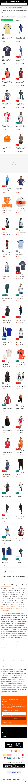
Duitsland (23, 685)
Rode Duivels (20, 675)
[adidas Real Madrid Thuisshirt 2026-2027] (21, 289)
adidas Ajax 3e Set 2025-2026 (6, 363)
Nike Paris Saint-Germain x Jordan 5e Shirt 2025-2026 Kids (7, 385)
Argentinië (14, 685)
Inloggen (24, 1)
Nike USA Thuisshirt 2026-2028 (20, 539)
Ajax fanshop (4, 662)
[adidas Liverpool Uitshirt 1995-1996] (7, 223)
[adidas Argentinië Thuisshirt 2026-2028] (7, 266)
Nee (19, 579)
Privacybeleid (6, 715)
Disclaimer (19, 779)
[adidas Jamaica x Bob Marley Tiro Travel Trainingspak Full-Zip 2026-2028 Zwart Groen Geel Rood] (7, 509)
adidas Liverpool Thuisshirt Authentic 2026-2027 (6, 407)
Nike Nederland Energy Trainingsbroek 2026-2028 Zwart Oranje (20, 473)
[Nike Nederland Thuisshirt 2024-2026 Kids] (21, 443)
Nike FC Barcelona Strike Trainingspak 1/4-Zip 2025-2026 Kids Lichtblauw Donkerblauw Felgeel (7, 189)
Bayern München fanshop (13, 608)
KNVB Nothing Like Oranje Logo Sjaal (6, 209)
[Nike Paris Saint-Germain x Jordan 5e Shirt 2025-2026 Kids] (7, 377)
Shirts (3, 16)
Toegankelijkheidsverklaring (20, 781)
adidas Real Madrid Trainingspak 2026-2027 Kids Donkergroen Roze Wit (7, 297)
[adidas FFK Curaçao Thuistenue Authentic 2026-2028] (7, 333)
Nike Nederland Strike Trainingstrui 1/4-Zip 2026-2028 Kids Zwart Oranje (7, 429)
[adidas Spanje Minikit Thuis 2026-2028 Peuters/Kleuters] (7, 245)
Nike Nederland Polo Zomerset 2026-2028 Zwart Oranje (21, 517)
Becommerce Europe (9, 772)
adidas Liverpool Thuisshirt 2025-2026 (20, 82)
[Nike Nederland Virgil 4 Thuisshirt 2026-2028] (21, 355)
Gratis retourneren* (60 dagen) (15, 7)
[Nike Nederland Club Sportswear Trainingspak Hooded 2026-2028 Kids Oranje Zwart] (21, 399)
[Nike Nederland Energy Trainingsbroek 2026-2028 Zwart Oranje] (21, 465)
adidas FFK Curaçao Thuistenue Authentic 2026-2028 (7, 341)
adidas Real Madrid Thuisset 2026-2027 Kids (21, 126)
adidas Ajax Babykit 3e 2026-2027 (20, 253)
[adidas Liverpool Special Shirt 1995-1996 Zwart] (7, 311)
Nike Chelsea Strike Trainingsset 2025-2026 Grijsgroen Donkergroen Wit (20, 148)
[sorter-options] (20, 20)
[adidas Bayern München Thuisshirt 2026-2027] (7, 442)
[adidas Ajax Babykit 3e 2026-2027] (21, 245)
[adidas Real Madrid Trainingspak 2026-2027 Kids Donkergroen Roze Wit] (7, 289)
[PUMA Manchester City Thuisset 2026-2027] (7, 531)
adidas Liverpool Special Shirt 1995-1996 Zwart (6, 319)
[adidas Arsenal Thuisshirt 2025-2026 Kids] (21, 421)
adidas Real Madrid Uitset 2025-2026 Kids (20, 275)
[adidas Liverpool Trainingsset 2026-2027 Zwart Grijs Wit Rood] (7, 487)
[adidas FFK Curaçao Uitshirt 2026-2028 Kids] (7, 30)
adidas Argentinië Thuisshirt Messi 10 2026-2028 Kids (20, 231)
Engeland (7, 687)
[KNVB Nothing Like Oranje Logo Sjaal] (7, 202)
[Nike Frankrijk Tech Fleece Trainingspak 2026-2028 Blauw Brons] (21, 29)
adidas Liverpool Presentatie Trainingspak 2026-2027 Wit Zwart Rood (20, 495)
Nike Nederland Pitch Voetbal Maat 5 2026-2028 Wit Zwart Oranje (20, 209)
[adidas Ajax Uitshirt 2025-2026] (7, 96)
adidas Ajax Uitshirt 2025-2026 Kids (6, 473)
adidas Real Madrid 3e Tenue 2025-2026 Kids (20, 60)
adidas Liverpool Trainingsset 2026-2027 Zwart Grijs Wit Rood (7, 495)
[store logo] (14, 1)
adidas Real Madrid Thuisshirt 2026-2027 (20, 297)
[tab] (14, 729)
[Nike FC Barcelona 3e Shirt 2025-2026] (7, 74)
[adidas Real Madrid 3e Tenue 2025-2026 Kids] (21, 52)
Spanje (13, 687)
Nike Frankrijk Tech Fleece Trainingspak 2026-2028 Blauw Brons (20, 38)
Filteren (7, 20)
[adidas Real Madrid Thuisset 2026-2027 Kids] (21, 118)
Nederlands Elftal (9, 675)
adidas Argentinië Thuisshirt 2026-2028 (6, 275)
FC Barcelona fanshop (10, 606)
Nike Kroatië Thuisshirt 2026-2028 (6, 126)
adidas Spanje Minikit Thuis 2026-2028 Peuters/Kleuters (7, 253)
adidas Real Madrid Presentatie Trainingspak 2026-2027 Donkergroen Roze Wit (20, 561)
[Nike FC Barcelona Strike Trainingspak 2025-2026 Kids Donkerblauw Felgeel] (21, 311)
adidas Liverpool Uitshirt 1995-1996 (6, 231)
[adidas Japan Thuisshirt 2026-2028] (21, 180)
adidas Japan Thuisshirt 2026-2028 (20, 189)
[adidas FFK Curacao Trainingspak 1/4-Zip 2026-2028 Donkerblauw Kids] (7, 553)
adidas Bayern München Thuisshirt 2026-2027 (6, 451)
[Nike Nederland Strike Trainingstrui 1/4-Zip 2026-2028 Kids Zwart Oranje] (7, 421)
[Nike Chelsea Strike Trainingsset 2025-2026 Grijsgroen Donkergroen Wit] (21, 140)
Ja (9, 579)
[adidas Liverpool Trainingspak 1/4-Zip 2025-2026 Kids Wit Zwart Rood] (21, 377)
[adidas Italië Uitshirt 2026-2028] (21, 333)
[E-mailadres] (14, 713)
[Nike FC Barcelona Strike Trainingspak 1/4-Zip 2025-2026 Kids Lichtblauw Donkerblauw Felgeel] (7, 181)
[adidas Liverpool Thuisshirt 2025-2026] (21, 74)
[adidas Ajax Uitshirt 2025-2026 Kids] (7, 465)
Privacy (25, 779)
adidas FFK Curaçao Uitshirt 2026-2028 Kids (7, 38)
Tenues (20, 16)
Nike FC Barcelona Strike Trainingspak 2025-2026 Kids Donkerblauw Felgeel (20, 319)
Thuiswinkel (18, 772)
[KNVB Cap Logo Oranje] (7, 139)
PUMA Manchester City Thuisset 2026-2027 (7, 539)
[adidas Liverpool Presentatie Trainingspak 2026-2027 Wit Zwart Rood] (21, 487)
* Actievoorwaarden (8, 722)
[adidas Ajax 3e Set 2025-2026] (7, 355)
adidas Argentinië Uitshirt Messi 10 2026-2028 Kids (6, 60)
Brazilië (19, 685)
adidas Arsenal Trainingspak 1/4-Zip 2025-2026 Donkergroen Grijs (21, 104)
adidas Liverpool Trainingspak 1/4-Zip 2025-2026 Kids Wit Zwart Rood (21, 385)
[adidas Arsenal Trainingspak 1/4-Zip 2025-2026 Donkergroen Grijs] (21, 96)
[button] (22, 1)
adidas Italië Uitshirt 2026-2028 (20, 341)
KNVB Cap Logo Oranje (6, 148)
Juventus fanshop (5, 610)
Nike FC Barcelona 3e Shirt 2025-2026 (7, 82)
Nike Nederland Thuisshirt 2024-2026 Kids (20, 451)
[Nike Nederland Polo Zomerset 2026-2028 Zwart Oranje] (21, 508)
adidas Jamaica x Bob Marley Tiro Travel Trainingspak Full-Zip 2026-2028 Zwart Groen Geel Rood (7, 517)
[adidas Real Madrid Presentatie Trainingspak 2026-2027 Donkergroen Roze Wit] (21, 553)
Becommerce (14, 772)
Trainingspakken (11, 16)
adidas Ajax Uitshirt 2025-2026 (6, 104)
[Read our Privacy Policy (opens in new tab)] (11, 715)
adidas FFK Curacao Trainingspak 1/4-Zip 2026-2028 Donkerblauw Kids (7, 561)
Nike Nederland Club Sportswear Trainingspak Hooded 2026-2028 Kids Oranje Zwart (21, 407)
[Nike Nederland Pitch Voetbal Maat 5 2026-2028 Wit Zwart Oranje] (21, 202)
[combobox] (14, 4)
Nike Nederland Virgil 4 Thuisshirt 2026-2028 (20, 363)
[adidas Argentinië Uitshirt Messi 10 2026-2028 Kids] (7, 52)
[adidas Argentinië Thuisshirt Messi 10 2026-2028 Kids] (21, 223)
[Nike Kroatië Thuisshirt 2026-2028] (7, 117)
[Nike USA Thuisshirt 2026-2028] (21, 530)
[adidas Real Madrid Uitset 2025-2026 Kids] (21, 267)
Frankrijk (3, 687)
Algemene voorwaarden (7, 781)
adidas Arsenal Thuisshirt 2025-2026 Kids (20, 429)
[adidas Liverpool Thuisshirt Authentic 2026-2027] (7, 399)
